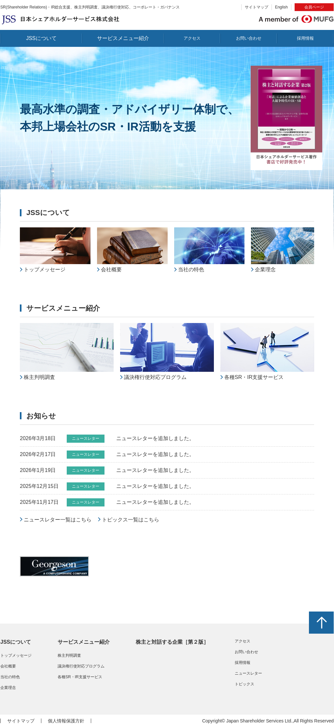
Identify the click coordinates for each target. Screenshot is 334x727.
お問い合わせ (248, 38)
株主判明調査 (69, 655)
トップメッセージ (16, 655)
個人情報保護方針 (66, 720)
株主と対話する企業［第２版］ (172, 642)
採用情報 (305, 38)
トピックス (244, 684)
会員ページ (314, 7)
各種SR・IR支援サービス (80, 677)
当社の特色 (10, 677)
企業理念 (8, 687)
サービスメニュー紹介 (123, 38)
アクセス (192, 38)
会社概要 (8, 666)
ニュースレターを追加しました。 (155, 438)
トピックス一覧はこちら (130, 519)
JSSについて (41, 38)
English (281, 7)
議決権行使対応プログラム (81, 666)
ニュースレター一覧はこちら (57, 519)
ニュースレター (248, 673)
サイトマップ (256, 7)
